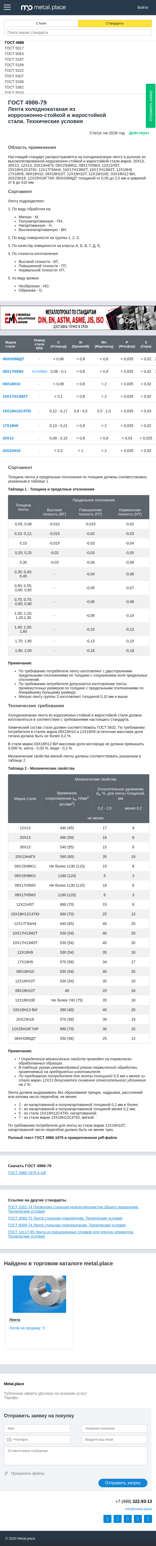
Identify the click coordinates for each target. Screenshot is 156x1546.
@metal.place (138, 1509)
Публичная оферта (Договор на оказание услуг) (45, 1393)
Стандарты (115, 23)
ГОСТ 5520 (14, 93)
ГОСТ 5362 (14, 87)
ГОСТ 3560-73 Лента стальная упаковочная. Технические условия (65, 1218)
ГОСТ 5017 (14, 48)
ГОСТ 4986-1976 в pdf (27, 1173)
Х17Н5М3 (39, 372)
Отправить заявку (151, 105)
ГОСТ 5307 (14, 76)
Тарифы (11, 1398)
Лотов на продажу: (27, 1328)
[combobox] (10, 1440)
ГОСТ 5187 (14, 59)
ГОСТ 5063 (14, 54)
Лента (14, 1320)
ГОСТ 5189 (14, 65)
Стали (41, 23)
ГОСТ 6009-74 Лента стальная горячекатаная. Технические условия (67, 1225)
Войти (143, 7)
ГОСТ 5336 (14, 81)
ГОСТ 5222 (14, 70)
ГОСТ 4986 (14, 42)
